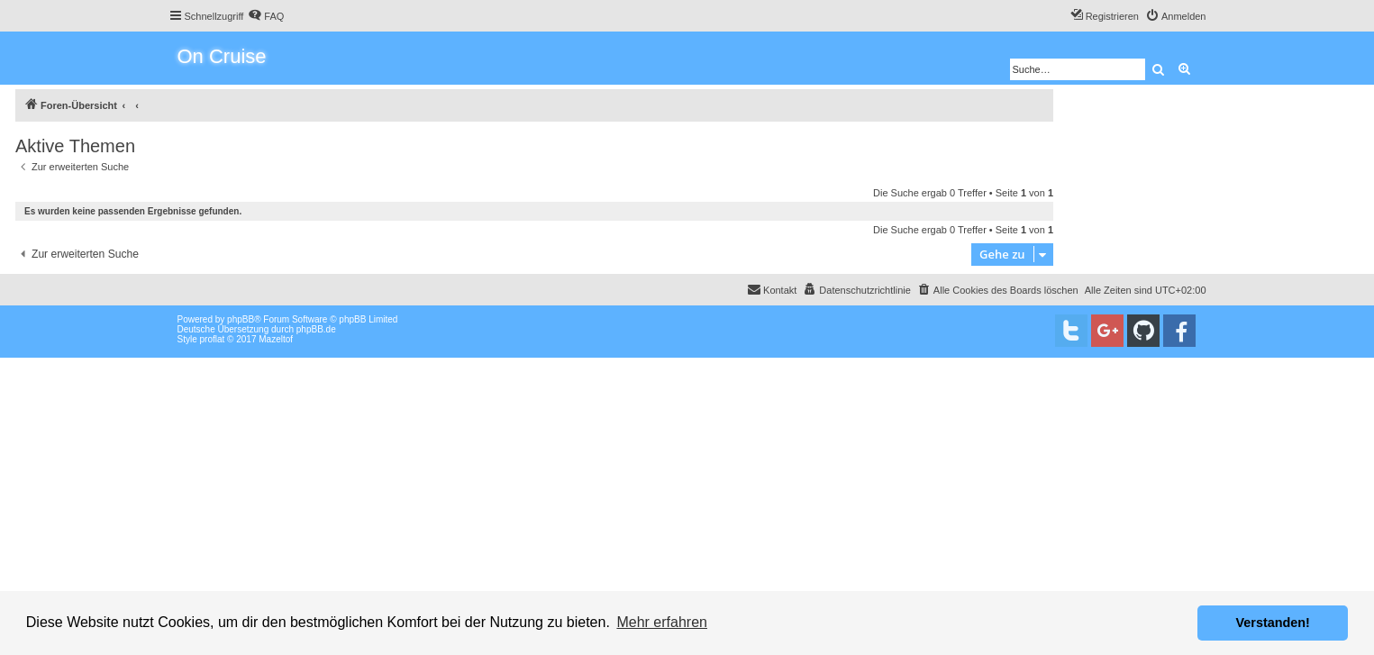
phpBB (240, 319)
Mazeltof (276, 339)
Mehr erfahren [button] (661, 622)
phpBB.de (316, 329)
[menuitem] (266, 16)
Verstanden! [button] (1273, 622)
